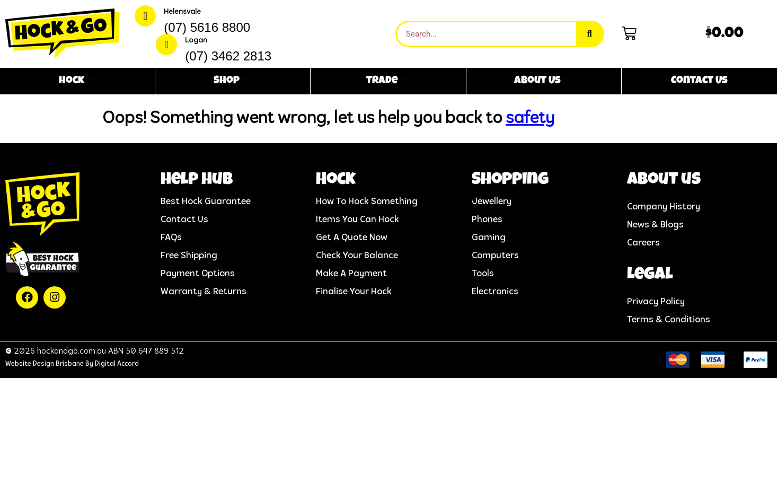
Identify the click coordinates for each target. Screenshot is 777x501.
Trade (386, 81)
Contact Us (699, 81)
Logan (196, 41)
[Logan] (166, 44)
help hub (197, 180)
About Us (542, 81)
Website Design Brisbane (44, 364)
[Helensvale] (145, 16)
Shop (231, 81)
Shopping (510, 180)
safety (530, 118)
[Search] (589, 34)
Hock (76, 81)
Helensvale (182, 12)
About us (664, 180)
